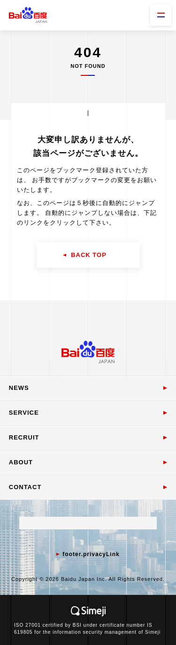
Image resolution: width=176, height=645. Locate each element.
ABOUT (21, 462)
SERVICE (24, 412)
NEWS (19, 387)
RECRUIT (24, 437)
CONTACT (25, 487)
